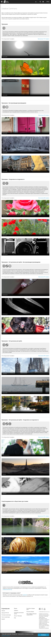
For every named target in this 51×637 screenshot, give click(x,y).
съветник (25, 594)
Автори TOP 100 (5, 612)
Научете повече (6, 635)
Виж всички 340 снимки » (43, 355)
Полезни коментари (6, 614)
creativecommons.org (7, 589)
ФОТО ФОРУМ (6, 1)
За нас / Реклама (18, 615)
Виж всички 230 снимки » (43, 198)
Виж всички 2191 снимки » (43, 516)
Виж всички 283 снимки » (43, 437)
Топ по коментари (6, 617)
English (3, 619)
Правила (16, 610)
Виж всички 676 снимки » (43, 276)
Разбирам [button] (43, 634)
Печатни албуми (30, 611)
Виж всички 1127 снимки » (43, 38)
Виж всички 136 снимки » (43, 115)
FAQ (15, 617)
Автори (3, 610)
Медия (15, 608)
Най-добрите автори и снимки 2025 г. (31, 614)
